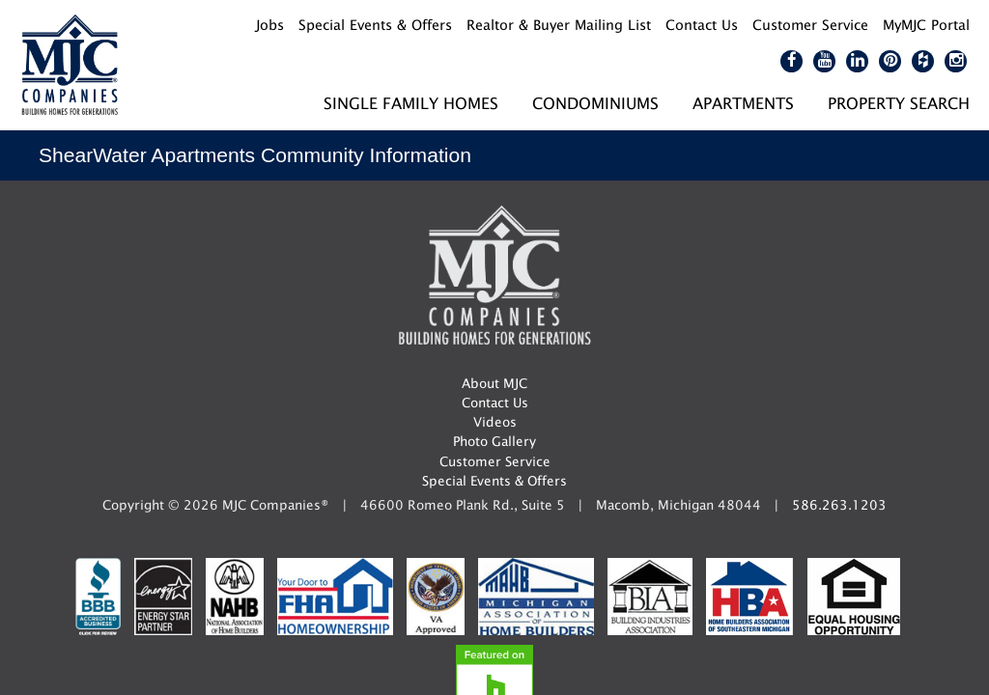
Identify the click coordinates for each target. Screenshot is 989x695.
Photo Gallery (494, 441)
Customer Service (495, 461)
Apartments (743, 103)
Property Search (899, 103)
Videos (495, 422)
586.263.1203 (839, 505)
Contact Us (495, 402)
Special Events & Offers (494, 480)
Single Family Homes (411, 103)
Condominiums (595, 103)
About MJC (494, 383)
